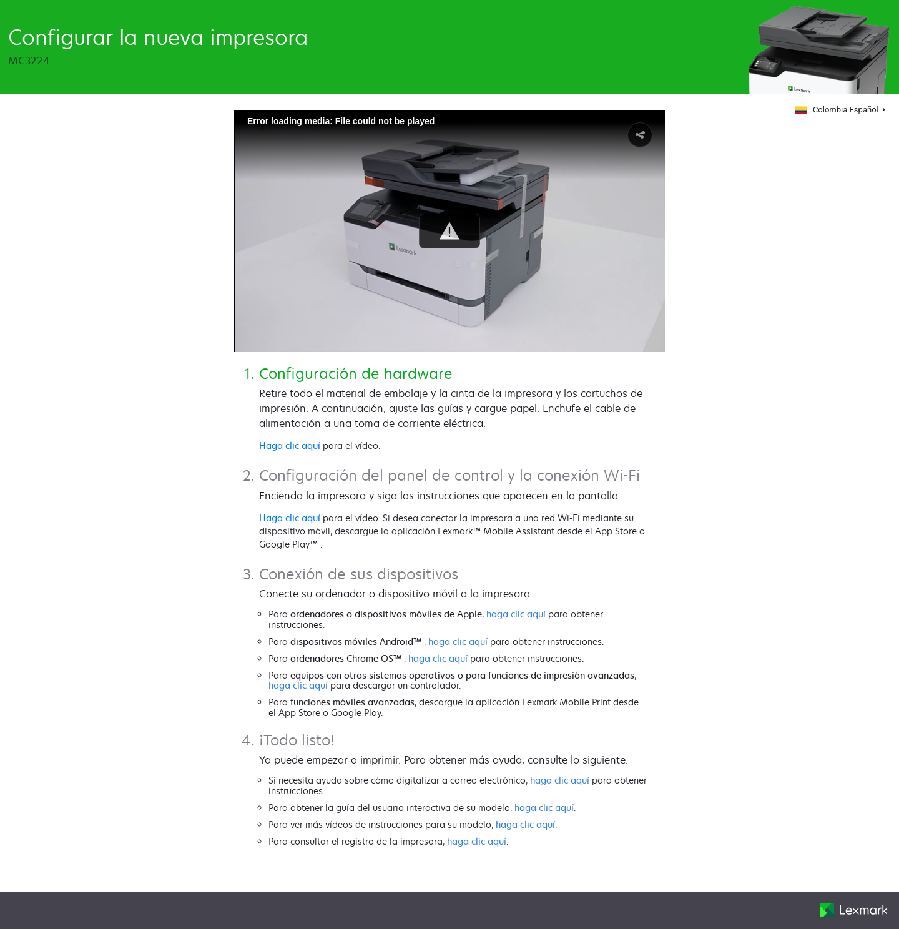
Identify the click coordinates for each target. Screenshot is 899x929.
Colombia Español (836, 109)
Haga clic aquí (289, 445)
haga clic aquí (516, 614)
